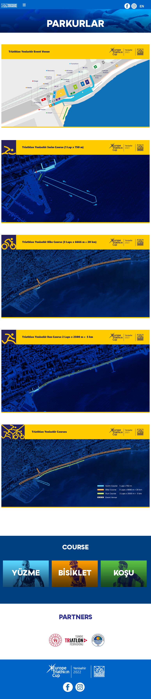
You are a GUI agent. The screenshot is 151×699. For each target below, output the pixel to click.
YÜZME (26, 572)
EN (142, 6)
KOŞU (123, 572)
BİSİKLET (74, 572)
